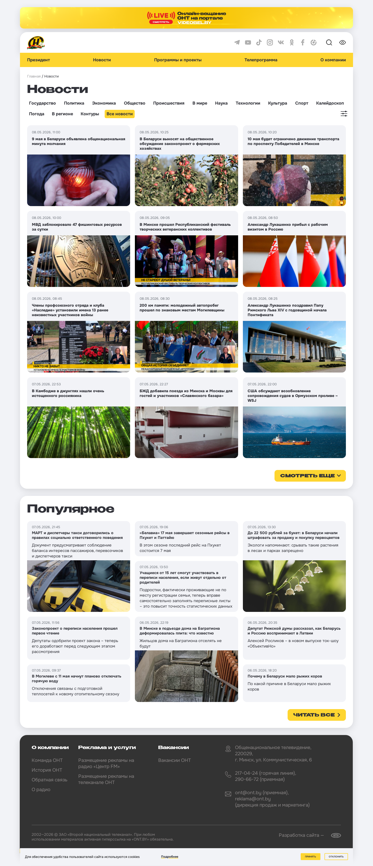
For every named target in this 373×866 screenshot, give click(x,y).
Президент (38, 60)
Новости (102, 60)
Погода (36, 113)
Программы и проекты (177, 60)
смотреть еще (307, 476)
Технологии (248, 103)
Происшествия (168, 103)
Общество (134, 103)
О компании (333, 60)
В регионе (62, 113)
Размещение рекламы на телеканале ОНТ (106, 779)
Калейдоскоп (330, 103)
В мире (199, 103)
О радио (41, 790)
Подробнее (169, 857)
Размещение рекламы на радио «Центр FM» (106, 763)
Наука (221, 103)
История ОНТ (47, 770)
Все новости (120, 113)
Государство (42, 103)
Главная (34, 76)
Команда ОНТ (47, 760)
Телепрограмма (261, 60)
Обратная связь (49, 780)
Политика (74, 103)
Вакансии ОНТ (174, 760)
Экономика (104, 103)
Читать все (314, 715)
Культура (277, 103)
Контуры (90, 113)
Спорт (301, 103)
